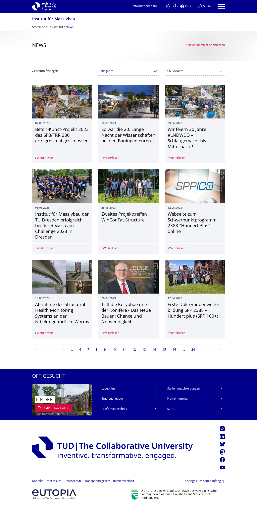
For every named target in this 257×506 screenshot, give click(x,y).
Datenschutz (73, 481)
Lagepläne (108, 388)
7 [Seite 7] (88, 349)
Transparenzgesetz (97, 481)
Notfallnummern (178, 398)
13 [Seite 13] (144, 349)
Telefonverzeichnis (114, 409)
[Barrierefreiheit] (175, 6)
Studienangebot (112, 398)
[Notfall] (168, 6)
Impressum (53, 481)
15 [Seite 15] (164, 349)
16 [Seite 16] (174, 349)
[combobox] (128, 71)
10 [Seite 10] (114, 349)
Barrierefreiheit (123, 481)
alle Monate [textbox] (175, 71)
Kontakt (37, 481)
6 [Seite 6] (80, 349)
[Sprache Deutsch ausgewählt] (186, 6)
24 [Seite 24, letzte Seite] (193, 349)
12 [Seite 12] (134, 349)
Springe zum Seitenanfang (203, 481)
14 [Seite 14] (154, 349)
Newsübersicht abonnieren (206, 45)
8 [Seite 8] (97, 349)
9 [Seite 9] (105, 349)
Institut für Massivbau (53, 19)
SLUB (171, 409)
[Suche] (204, 6)
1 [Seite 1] (63, 349)
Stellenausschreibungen (183, 388)
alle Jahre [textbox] (107, 71)
